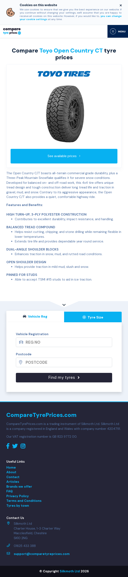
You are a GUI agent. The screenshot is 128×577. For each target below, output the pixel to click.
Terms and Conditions (23, 501)
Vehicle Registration (32, 334)
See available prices (64, 156)
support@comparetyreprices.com (42, 554)
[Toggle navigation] (117, 31)
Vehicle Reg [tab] (35, 316)
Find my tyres (64, 377)
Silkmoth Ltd (70, 571)
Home (11, 467)
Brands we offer (19, 486)
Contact (12, 477)
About (11, 472)
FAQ (9, 491)
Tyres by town (17, 506)
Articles (12, 482)
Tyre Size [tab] (93, 317)
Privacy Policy (17, 496)
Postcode (24, 354)
